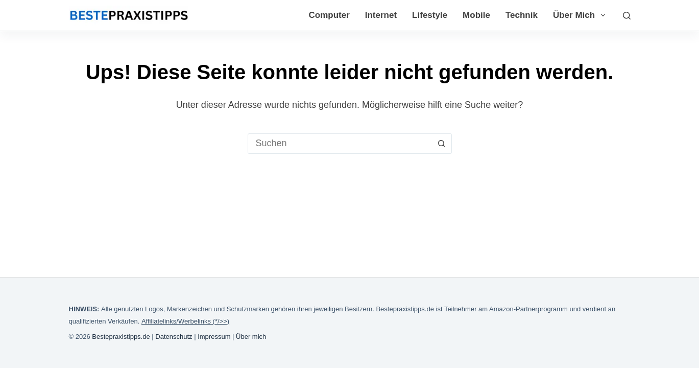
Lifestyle (429, 15)
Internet (381, 15)
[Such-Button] (441, 143)
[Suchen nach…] (340, 143)
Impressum (214, 336)
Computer (328, 15)
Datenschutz (173, 336)
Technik (521, 15)
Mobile (476, 15)
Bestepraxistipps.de (121, 336)
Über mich (581, 15)
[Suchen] (627, 15)
